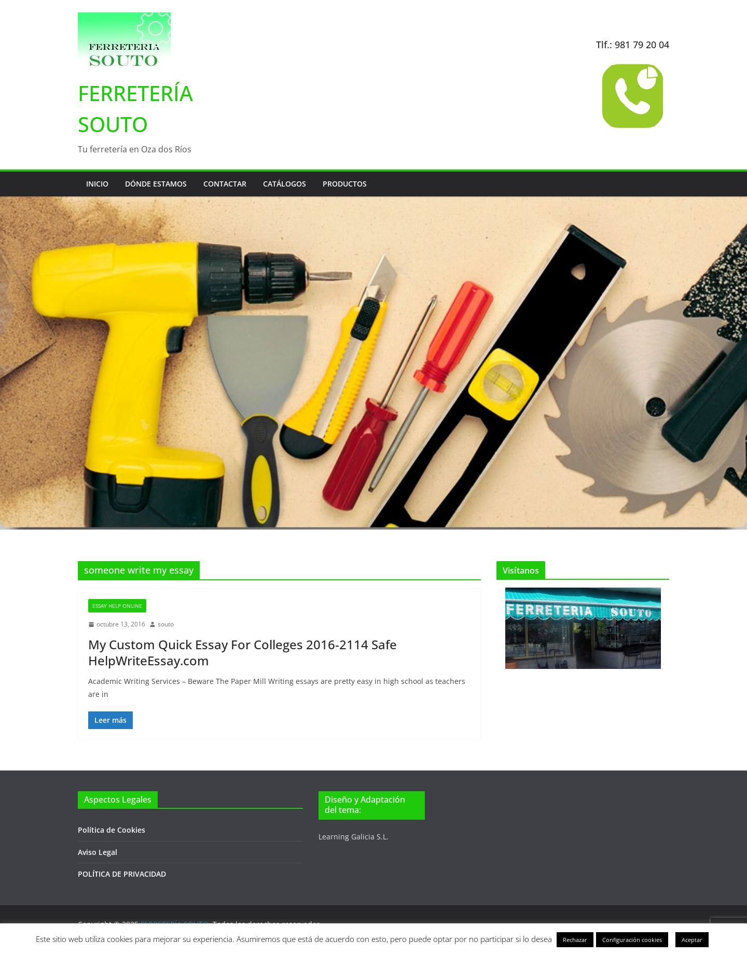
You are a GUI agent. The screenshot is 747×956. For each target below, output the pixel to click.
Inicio (97, 184)
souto (166, 624)
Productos (345, 184)
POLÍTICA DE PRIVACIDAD (122, 874)
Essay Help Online (117, 605)
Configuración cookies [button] (632, 940)
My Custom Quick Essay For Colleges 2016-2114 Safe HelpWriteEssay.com (242, 652)
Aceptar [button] (692, 940)
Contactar (224, 184)
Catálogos (284, 184)
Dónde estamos (156, 184)
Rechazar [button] (575, 940)
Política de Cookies (111, 830)
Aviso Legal (97, 852)
